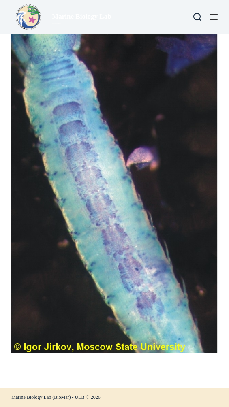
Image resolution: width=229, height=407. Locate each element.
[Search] (197, 17)
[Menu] (214, 17)
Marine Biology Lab (81, 16)
